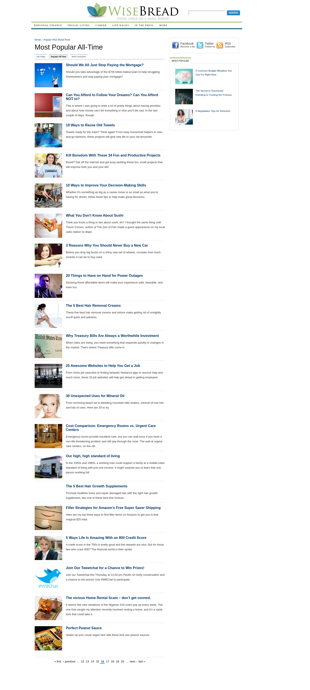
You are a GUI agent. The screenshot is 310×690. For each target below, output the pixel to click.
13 (87, 661)
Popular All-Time (58, 57)
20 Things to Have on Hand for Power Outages (104, 275)
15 (97, 661)
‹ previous (69, 661)
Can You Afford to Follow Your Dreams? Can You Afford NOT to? (112, 97)
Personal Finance (48, 25)
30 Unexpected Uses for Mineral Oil (95, 396)
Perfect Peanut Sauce (84, 628)
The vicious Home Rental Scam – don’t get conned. (108, 598)
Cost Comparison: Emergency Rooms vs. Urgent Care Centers (111, 428)
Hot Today (41, 57)
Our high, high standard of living (93, 456)
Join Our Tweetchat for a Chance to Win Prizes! (105, 568)
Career (101, 25)
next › (133, 661)
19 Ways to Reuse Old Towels (90, 125)
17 (107, 661)
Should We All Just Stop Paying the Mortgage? (105, 65)
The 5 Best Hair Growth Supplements (96, 486)
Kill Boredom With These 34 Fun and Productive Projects (113, 155)
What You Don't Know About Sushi (94, 215)
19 (117, 661)
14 (92, 661)
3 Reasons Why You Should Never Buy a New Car (107, 245)
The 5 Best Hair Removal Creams (93, 305)
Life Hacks (120, 25)
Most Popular (180, 61)
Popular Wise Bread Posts (56, 39)
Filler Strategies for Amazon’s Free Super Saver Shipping (113, 508)
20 (122, 661)
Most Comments (79, 57)
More (163, 25)
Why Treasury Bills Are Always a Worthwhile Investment (112, 336)
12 (82, 661)
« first (57, 661)
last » (141, 661)
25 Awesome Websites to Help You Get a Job (103, 366)
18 (112, 661)
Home (38, 39)
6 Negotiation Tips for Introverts (212, 111)
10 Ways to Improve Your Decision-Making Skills (106, 185)
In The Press (144, 25)
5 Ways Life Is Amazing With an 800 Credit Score (106, 538)
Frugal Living (79, 25)
